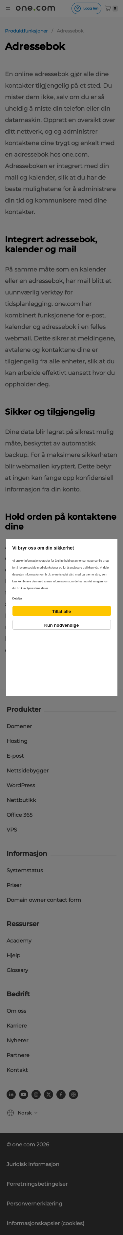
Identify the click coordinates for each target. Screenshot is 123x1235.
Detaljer (17, 598)
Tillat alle (61, 611)
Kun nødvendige (61, 625)
